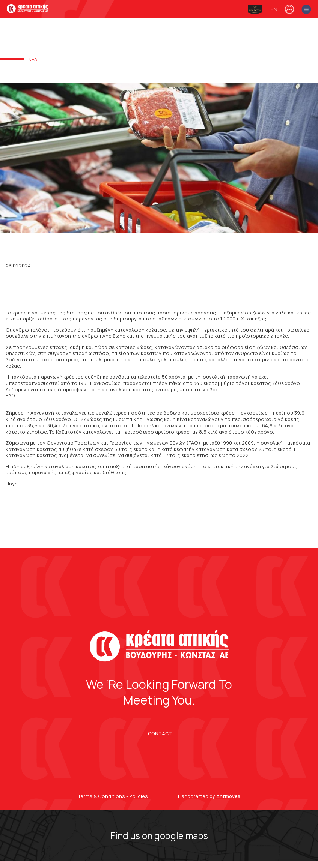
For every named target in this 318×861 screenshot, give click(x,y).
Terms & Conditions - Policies (113, 796)
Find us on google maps (159, 835)
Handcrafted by (209, 796)
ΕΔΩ (10, 395)
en (274, 9)
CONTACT (160, 734)
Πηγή (12, 484)
